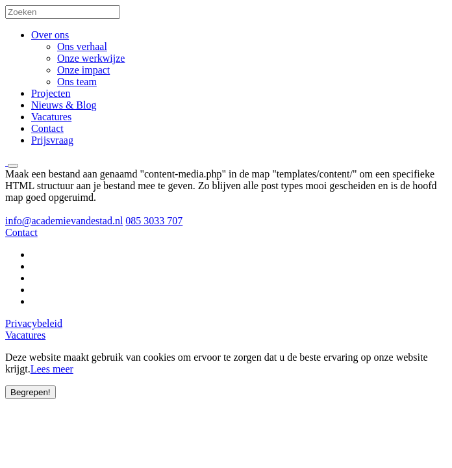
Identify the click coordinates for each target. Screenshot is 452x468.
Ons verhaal (82, 46)
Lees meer (52, 368)
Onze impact (83, 69)
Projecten (50, 93)
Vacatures (51, 116)
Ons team (77, 81)
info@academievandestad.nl (64, 220)
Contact (47, 128)
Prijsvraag (52, 140)
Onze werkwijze (91, 58)
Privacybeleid (33, 323)
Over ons (50, 34)
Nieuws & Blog (63, 104)
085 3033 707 (153, 220)
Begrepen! (30, 392)
